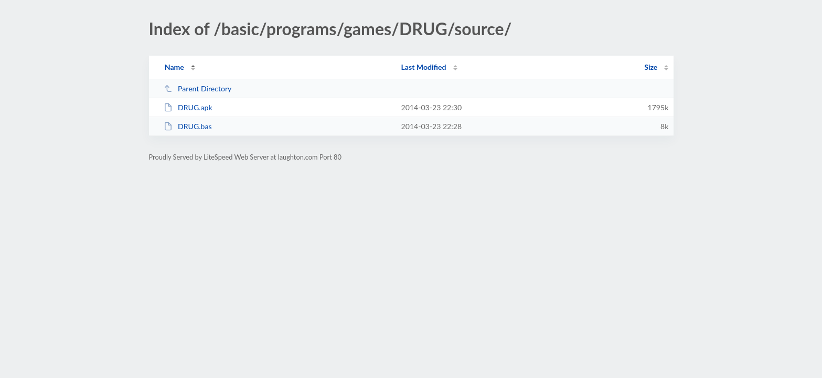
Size (650, 66)
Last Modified (423, 66)
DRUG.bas (188, 126)
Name (174, 66)
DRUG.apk (188, 107)
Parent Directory (198, 88)
